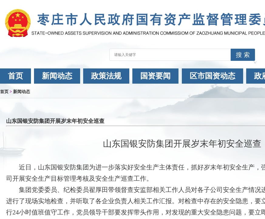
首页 (15, 76)
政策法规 (106, 76)
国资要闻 (155, 76)
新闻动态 (57, 76)
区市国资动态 (212, 76)
